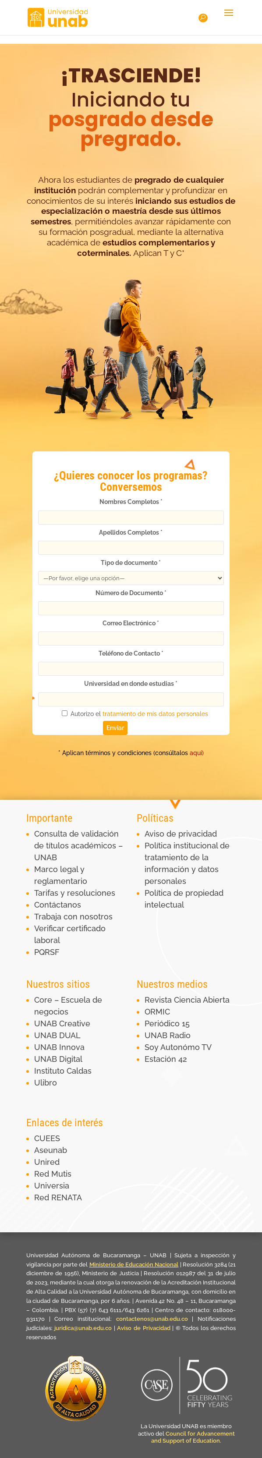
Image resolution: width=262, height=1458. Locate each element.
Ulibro (45, 1082)
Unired (47, 1162)
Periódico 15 (167, 1023)
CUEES (47, 1138)
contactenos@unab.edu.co (152, 1319)
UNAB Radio (168, 1035)
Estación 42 (166, 1059)
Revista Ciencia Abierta (187, 999)
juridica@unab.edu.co (83, 1328)
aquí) (166, 753)
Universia (51, 1185)
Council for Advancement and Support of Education (193, 1437)
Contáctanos (57, 904)
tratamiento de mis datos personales (156, 713)
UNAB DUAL (57, 1035)
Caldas (79, 1070)
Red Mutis (52, 1173)
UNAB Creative (62, 1023)
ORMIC (157, 1011)
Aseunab (50, 1150)
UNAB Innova (59, 1047)
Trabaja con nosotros (73, 916)
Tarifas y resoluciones (74, 893)
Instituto (50, 1070)
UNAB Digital (58, 1059)
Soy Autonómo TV (178, 1047)
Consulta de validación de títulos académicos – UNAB (78, 845)
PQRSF (47, 952)
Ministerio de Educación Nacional (134, 1264)
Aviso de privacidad (181, 833)
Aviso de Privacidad (144, 1328)
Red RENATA (58, 1197)
